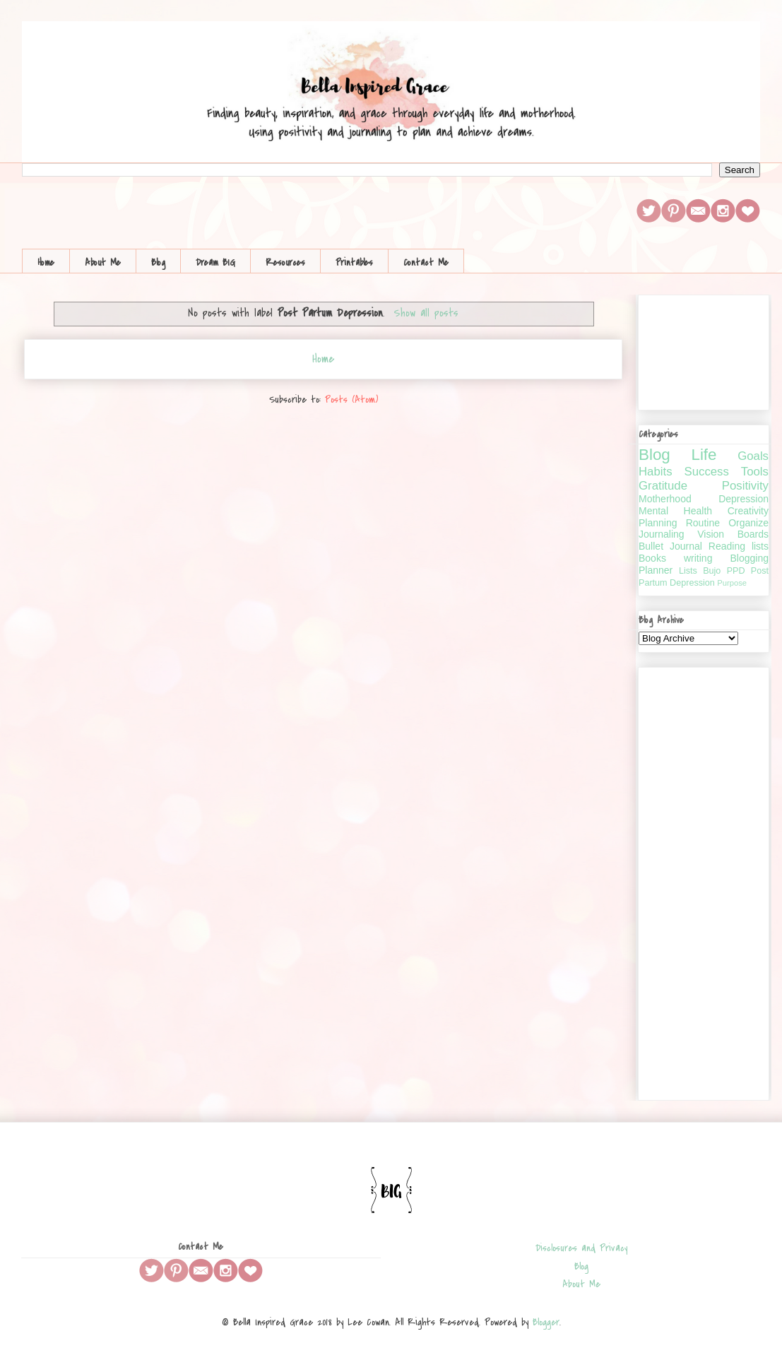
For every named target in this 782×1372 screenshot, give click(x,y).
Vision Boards (733, 534)
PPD (736, 571)
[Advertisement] (704, 881)
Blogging (749, 558)
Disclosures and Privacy (581, 1248)
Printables (354, 262)
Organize (748, 522)
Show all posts (425, 313)
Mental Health (675, 510)
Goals (753, 456)
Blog (158, 262)
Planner (656, 570)
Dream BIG (215, 262)
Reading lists (739, 546)
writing (698, 558)
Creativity (748, 510)
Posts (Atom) (351, 399)
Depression (743, 498)
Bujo (712, 571)
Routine (703, 522)
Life (703, 454)
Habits (656, 471)
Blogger (546, 1322)
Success (706, 471)
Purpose (732, 583)
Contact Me (426, 262)
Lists (688, 571)
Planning (658, 522)
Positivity (745, 485)
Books (652, 558)
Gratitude (663, 485)
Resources (285, 262)
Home (45, 262)
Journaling (662, 534)
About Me (103, 262)
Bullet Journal (670, 546)
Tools (755, 471)
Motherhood (665, 498)
